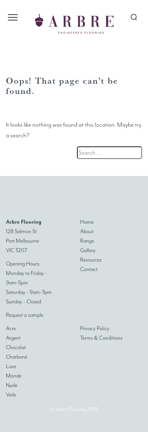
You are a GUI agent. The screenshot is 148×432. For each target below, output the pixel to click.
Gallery (88, 250)
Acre (11, 328)
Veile (11, 394)
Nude (11, 385)
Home (87, 222)
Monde (13, 375)
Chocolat (16, 347)
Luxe (11, 366)
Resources (90, 259)
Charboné (16, 356)
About (87, 231)
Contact (88, 269)
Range (87, 241)
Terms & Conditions (101, 338)
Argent (13, 338)
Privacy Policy (94, 328)
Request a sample (24, 315)
